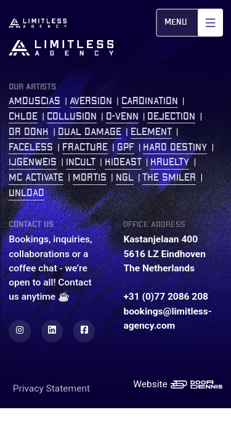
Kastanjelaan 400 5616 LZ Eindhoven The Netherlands (164, 254)
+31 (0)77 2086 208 (165, 296)
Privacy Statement (51, 388)
